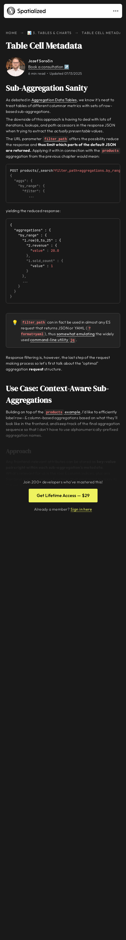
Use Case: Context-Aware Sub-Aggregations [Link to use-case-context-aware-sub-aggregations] (62, 394)
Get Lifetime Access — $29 (63, 495)
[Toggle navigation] (116, 11)
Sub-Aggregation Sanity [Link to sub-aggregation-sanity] (50, 88)
